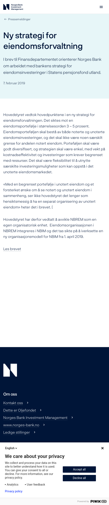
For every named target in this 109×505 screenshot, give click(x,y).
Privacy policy (13, 491)
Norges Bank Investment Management (35, 417)
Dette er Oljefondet (19, 410)
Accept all (79, 469)
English (11, 448)
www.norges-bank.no (21, 425)
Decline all (79, 478)
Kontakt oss (13, 402)
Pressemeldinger (19, 19)
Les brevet (12, 248)
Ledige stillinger (16, 432)
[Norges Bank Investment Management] (13, 8)
